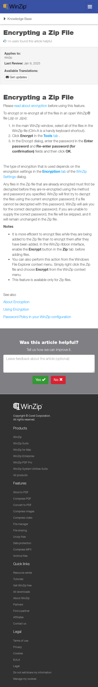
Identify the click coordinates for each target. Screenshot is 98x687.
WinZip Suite (20, 443)
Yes (40, 379)
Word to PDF (20, 492)
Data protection (22, 543)
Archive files (20, 555)
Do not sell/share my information (32, 672)
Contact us (19, 623)
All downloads (21, 591)
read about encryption (30, 106)
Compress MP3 (22, 549)
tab (50, 136)
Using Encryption (16, 309)
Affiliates (18, 617)
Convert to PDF (22, 505)
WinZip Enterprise (23, 456)
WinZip (17, 437)
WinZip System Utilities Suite (30, 468)
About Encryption (16, 302)
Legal (16, 666)
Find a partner (21, 610)
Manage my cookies (24, 678)
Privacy (17, 647)
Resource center (22, 572)
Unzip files (19, 536)
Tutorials (18, 579)
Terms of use (20, 640)
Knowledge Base (17, 20)
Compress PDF (22, 498)
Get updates (16, 77)
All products (20, 475)
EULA (16, 659)
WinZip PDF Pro (22, 462)
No (58, 379)
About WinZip (21, 598)
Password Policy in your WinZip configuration (37, 317)
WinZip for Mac (22, 449)
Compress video (22, 517)
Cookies (18, 653)
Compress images (23, 511)
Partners (18, 604)
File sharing (20, 530)
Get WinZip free (22, 585)
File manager (20, 524)
